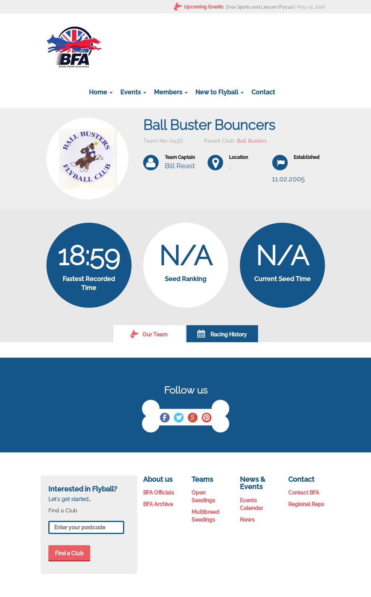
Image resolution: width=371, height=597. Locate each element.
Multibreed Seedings (205, 516)
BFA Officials (158, 493)
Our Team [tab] (149, 333)
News (247, 520)
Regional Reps (306, 504)
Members (171, 92)
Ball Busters (252, 141)
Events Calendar (251, 504)
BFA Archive (158, 504)
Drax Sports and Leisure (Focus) (260, 7)
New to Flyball (219, 92)
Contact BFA (303, 493)
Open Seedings (203, 496)
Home (101, 92)
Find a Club (69, 553)
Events (133, 92)
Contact (263, 92)
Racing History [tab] (222, 333)
